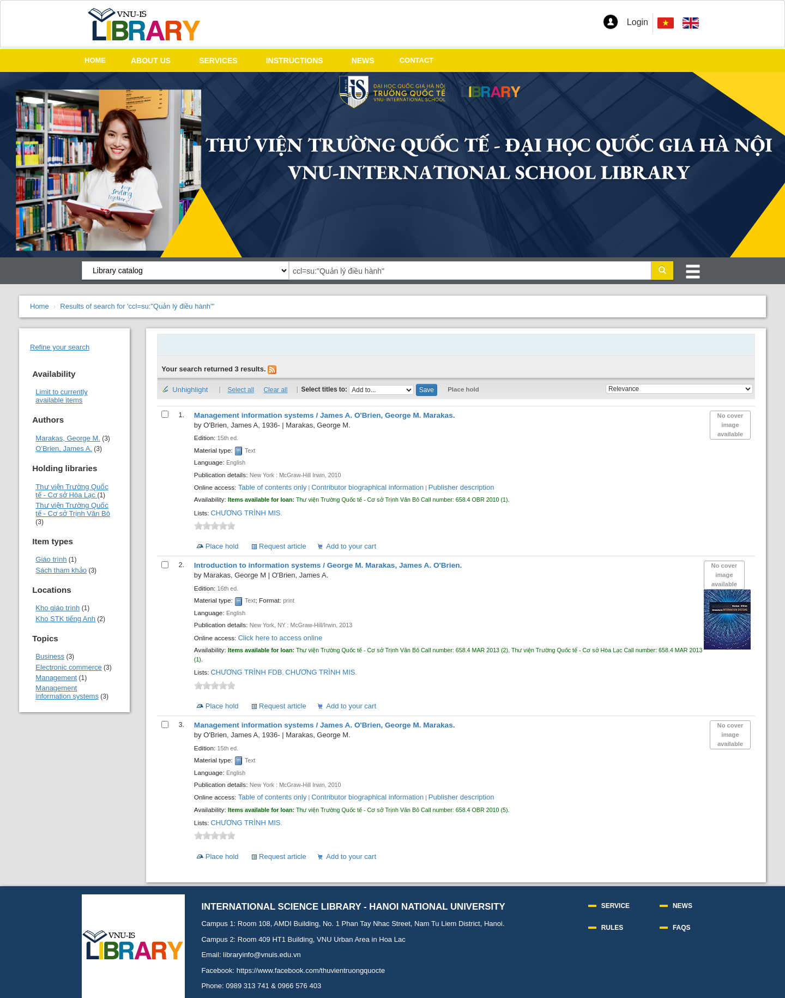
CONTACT (417, 60)
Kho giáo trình (57, 608)
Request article (282, 546)
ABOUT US (151, 60)
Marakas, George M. (67, 438)
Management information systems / (324, 415)
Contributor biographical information (367, 487)
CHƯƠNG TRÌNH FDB (246, 672)
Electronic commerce (68, 667)
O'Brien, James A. (63, 448)
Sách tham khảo (61, 570)
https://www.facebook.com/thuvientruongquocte (311, 970)
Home (39, 306)
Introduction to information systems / (328, 565)
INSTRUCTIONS (294, 60)
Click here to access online (280, 638)
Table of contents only (272, 487)
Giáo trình (51, 559)
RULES (612, 927)
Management (56, 678)
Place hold (463, 389)
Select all (240, 390)
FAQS (682, 927)
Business (49, 656)
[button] (611, 22)
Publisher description (461, 487)
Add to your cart (351, 546)
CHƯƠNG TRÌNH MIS (245, 513)
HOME (95, 60)
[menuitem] (690, 23)
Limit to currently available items (61, 396)
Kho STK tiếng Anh (65, 619)
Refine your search (59, 347)
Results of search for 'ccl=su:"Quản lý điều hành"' (137, 306)
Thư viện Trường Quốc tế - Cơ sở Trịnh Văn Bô (72, 509)
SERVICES (218, 60)
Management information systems (67, 692)
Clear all (275, 390)
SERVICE (615, 906)
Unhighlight (190, 390)
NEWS (363, 60)
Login (637, 22)
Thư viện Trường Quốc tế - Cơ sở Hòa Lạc (71, 491)
